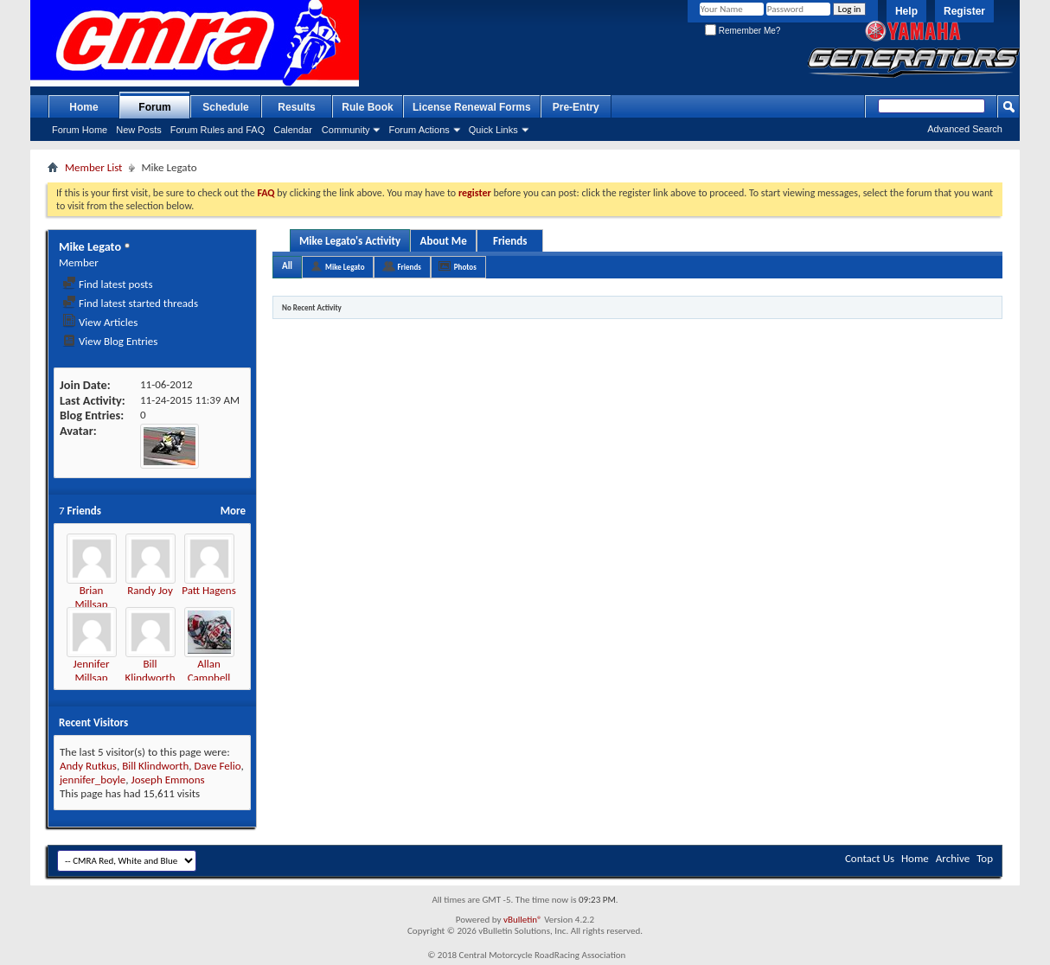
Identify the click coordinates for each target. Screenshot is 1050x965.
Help (906, 11)
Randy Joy (150, 590)
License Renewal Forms (472, 107)
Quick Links (493, 130)
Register (964, 11)
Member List (93, 167)
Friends (510, 240)
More (233, 510)
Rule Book (367, 107)
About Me (443, 240)
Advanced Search (964, 129)
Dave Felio (217, 765)
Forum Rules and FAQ (217, 130)
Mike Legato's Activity (349, 240)
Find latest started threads (130, 303)
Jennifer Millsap (92, 670)
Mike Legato (344, 267)
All (287, 266)
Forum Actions (418, 130)
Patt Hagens (208, 590)
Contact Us (869, 858)
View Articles (100, 322)
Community (346, 130)
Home (83, 107)
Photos (465, 267)
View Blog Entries (109, 341)
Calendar (292, 130)
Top (984, 858)
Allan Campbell (209, 670)
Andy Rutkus (88, 765)
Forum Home (79, 130)
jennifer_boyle (92, 779)
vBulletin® (522, 919)
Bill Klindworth (150, 670)
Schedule (225, 107)
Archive (953, 858)
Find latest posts (107, 284)
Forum (154, 107)
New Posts (139, 130)
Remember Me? (742, 30)
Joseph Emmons (168, 779)
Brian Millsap (90, 597)
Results (296, 107)
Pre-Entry (576, 107)
